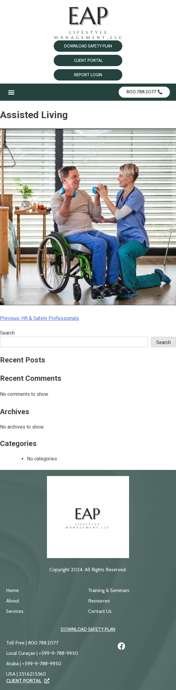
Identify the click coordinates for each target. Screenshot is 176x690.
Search (7, 333)
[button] (11, 92)
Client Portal (27, 681)
